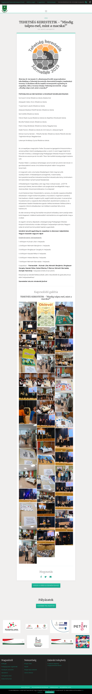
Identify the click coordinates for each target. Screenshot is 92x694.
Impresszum (54, 687)
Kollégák (4, 663)
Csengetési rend (6, 676)
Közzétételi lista (65, 687)
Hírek (46, 18)
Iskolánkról (4, 673)
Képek (26, 666)
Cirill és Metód (28, 673)
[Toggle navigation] (46, 11)
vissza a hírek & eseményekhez (46, 585)
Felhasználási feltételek (40, 687)
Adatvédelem (25, 687)
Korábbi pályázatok (46, 606)
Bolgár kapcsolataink (30, 669)
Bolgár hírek (28, 663)
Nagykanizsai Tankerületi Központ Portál (12, 2)
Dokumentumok (6, 679)
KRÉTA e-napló (31, 2)
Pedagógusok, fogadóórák (9, 666)
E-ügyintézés (41, 2)
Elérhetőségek (51, 2)
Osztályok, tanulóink (7, 669)
